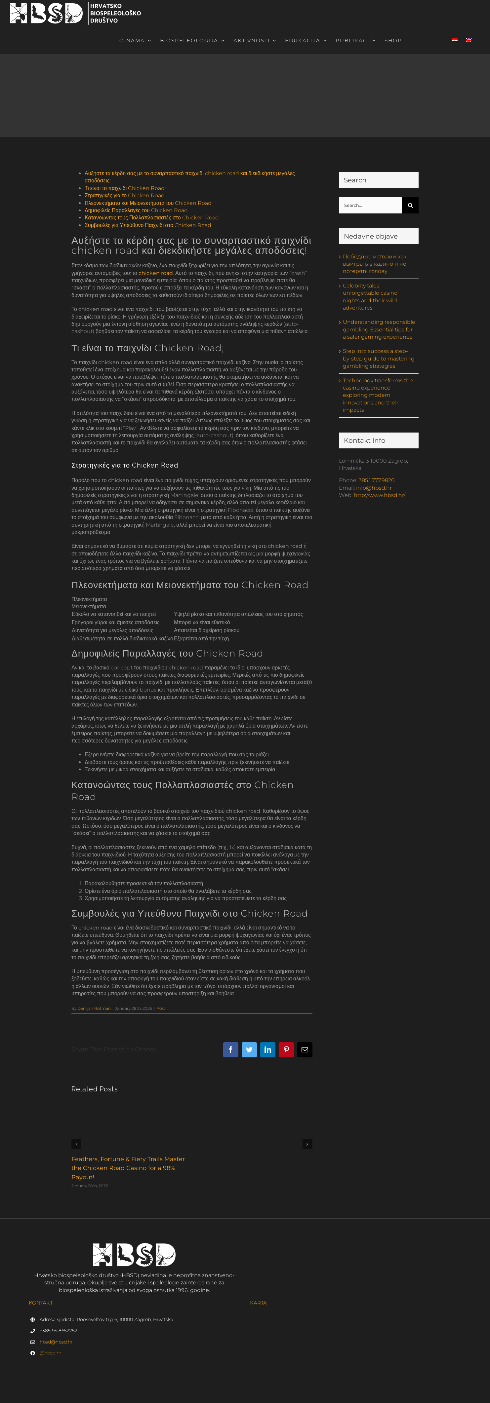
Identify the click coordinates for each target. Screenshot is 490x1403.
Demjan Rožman (94, 1008)
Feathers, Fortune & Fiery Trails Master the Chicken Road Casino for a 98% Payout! (128, 1168)
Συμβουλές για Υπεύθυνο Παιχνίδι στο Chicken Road (148, 225)
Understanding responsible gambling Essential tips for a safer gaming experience (379, 329)
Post (160, 1008)
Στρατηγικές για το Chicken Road (125, 195)
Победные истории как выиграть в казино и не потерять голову (374, 264)
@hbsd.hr (50, 1353)
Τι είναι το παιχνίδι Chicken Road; (125, 188)
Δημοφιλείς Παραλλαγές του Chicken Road (136, 210)
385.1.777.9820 (377, 480)
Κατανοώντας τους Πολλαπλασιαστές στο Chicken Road (152, 217)
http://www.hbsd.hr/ (379, 495)
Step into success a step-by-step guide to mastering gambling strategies (379, 358)
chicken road (156, 273)
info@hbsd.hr (374, 488)
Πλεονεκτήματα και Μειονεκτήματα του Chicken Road (148, 203)
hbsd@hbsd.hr (56, 1342)
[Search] (410, 205)
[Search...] (370, 205)
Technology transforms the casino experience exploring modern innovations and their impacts (378, 395)
